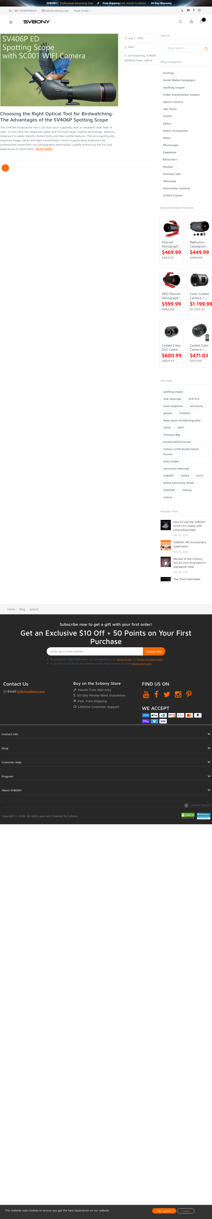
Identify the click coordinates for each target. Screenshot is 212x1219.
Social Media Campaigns (179, 80)
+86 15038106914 (23, 10)
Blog (22, 609)
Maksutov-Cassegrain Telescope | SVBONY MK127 (198, 244)
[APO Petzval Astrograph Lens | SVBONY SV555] (171, 280)
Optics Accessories (175, 130)
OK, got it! (164, 1211)
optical (34, 609)
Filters (167, 123)
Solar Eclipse (171, 461)
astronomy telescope (176, 468)
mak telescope (172, 398)
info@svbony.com (55, 10)
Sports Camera (173, 101)
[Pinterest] (189, 694)
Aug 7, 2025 (135, 38)
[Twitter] (166, 694)
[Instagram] (178, 694)
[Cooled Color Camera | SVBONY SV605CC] (199, 331)
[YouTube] (146, 694)
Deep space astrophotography (181, 420)
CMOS (166, 427)
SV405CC (185, 413)
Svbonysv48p (171, 434)
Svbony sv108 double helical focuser (180, 451)
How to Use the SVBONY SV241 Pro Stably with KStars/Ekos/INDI (189, 526)
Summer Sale (172, 174)
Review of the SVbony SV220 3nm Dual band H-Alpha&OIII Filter (190, 562)
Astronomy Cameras (176, 188)
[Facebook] (156, 694)
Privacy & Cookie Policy (150, 659)
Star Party (170, 109)
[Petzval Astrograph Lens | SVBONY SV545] (171, 228)
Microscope (170, 145)
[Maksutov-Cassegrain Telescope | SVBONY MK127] (199, 228)
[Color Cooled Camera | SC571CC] (199, 280)
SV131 (199, 475)
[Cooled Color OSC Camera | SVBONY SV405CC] (171, 331)
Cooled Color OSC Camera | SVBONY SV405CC (171, 348)
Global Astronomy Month (178, 482)
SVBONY (168, 475)
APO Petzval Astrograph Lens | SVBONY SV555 (171, 296)
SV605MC (169, 490)
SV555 (167, 116)
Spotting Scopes (173, 87)
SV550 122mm (173, 195)
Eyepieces (169, 152)
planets (167, 413)
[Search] (185, 48)
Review (168, 166)
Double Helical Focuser (177, 441)
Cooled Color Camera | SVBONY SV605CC (199, 348)
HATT (181, 427)
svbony (167, 497)
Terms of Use (124, 659)
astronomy (196, 406)
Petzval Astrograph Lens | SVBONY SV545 (170, 244)
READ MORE (44, 149)
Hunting (168, 73)
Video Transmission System (181, 94)
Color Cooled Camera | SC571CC (199, 296)
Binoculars (170, 159)
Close (185, 1211)
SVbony (187, 490)
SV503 (185, 475)
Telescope (169, 181)
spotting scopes (173, 391)
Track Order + (82, 10)
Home (11, 609)
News (166, 137)
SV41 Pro (193, 398)
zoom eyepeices (173, 406)
